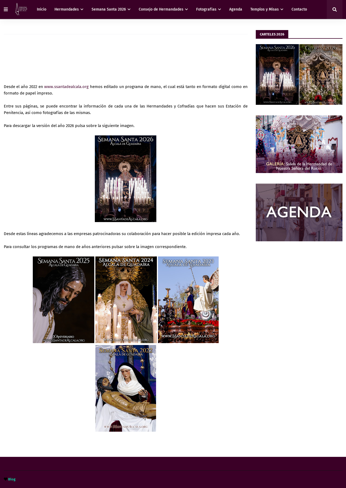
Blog (11, 479)
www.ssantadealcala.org (66, 86)
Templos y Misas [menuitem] (264, 9)
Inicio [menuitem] (41, 9)
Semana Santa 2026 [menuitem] (109, 9)
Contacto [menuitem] (299, 9)
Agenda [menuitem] (235, 9)
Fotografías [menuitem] (206, 9)
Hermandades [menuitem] (66, 9)
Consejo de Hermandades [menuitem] (161, 9)
